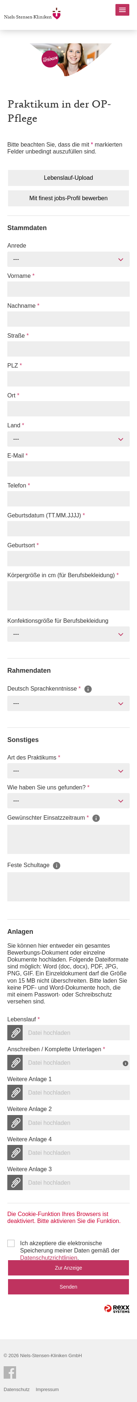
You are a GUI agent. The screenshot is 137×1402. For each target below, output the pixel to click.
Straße (18, 336)
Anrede (16, 245)
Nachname (23, 306)
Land (15, 425)
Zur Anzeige (68, 1268)
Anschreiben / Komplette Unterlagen (56, 1049)
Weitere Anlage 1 (29, 1079)
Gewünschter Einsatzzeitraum (53, 818)
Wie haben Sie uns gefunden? (48, 787)
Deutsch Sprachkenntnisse (49, 689)
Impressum (47, 1389)
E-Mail (17, 456)
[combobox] (68, 259)
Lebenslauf (23, 1019)
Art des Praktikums (33, 757)
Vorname (21, 276)
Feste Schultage (34, 865)
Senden (68, 1287)
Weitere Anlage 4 (29, 1139)
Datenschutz (17, 1389)
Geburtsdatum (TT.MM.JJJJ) (46, 515)
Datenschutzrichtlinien (48, 1258)
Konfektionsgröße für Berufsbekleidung (58, 621)
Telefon (18, 485)
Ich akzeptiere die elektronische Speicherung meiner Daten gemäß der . (69, 1243)
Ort (13, 395)
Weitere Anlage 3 (29, 1169)
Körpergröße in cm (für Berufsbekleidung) (63, 575)
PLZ (14, 365)
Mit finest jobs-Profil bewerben (68, 198)
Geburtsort (23, 545)
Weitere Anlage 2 (29, 1109)
